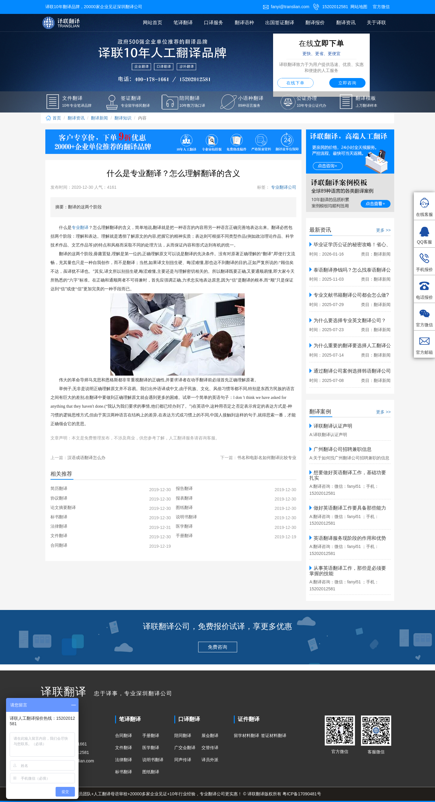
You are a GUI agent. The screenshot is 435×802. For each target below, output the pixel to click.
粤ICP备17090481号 (301, 793)
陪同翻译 (182, 735)
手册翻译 (150, 735)
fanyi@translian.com (286, 6)
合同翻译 (123, 735)
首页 (53, 118)
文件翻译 (123, 747)
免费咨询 (217, 647)
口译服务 (213, 22)
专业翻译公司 (283, 187)
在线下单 (295, 82)
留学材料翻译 (246, 735)
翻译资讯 (346, 22)
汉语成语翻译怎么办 (86, 457)
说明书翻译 (152, 759)
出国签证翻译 (279, 22)
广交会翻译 (184, 747)
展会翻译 (209, 735)
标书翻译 (123, 771)
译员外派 (209, 759)
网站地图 (358, 6)
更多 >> (383, 230)
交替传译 (209, 747)
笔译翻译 (183, 22)
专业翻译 (80, 227)
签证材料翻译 (273, 735)
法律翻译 (123, 759)
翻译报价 (315, 22)
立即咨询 (347, 82)
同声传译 (182, 759)
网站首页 (152, 22)
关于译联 (376, 22)
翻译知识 (122, 118)
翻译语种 (244, 22)
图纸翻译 (150, 771)
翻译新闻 (99, 118)
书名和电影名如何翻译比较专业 (266, 457)
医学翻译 (150, 747)
